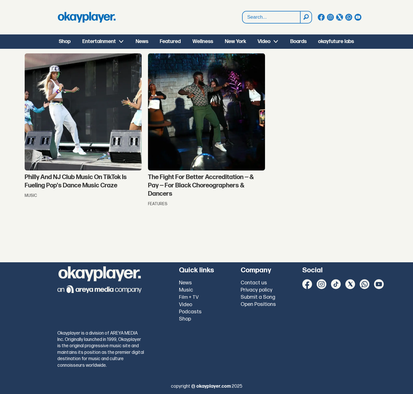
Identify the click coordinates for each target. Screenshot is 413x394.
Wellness (202, 41)
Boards (298, 41)
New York (235, 41)
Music (186, 290)
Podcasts (190, 312)
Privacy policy (256, 290)
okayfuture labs (336, 41)
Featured (170, 41)
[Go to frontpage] (86, 17)
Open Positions (258, 304)
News (142, 41)
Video (264, 41)
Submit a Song (258, 297)
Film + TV (189, 297)
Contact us (254, 283)
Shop (65, 41)
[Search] (305, 17)
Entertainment (99, 41)
